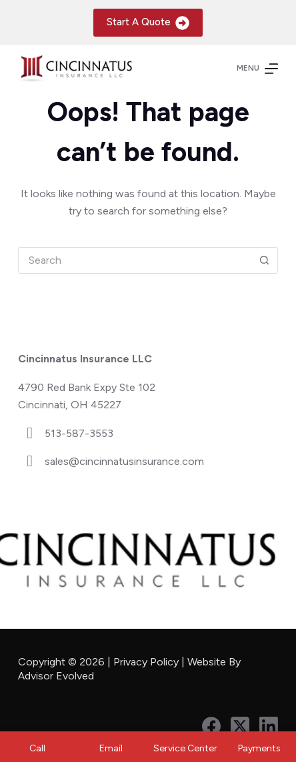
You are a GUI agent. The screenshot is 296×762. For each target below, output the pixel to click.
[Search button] (264, 260)
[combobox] (135, 260)
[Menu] (257, 68)
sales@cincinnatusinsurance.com (124, 461)
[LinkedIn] (268, 726)
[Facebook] (211, 726)
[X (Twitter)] (240, 726)
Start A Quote (148, 23)
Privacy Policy (146, 661)
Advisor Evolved (57, 675)
